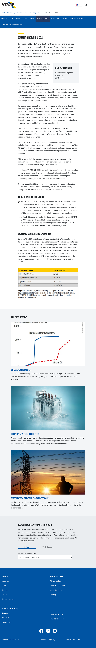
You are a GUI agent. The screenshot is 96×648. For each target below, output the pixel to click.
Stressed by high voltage (21, 370)
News (32, 18)
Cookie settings (8, 599)
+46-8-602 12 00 (73, 640)
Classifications (15, 18)
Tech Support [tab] (48, 547)
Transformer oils (56, 614)
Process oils (6, 622)
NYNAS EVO (55, 18)
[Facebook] (41, 631)
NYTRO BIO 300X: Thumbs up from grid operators (30, 498)
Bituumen (5, 613)
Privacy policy (55, 581)
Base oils (5, 618)
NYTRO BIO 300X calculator (13, 25)
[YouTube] (55, 631)
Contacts (5, 590)
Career (4, 595)
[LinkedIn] (48, 631)
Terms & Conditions (57, 585)
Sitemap (53, 595)
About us (5, 581)
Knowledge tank (42, 18)
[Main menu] (91, 5)
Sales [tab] (26, 547)
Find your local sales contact (27, 553)
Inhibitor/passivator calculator (73, 18)
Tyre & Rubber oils (57, 619)
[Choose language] (78, 5)
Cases (25, 18)
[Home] (18, 5)
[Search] (86, 5)
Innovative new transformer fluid (25, 434)
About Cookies (56, 590)
